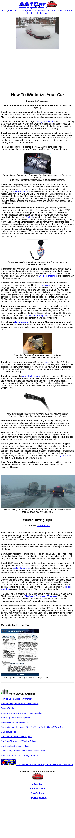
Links (39, 13)
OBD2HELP (37, 784)
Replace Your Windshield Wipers (16, 736)
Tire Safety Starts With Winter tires (41, 596)
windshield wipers (31, 376)
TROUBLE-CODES (37, 798)
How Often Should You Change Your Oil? (20, 755)
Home (4, 11)
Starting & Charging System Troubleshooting (22, 713)
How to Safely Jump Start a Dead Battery (20, 703)
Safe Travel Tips (8, 732)
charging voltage (21, 191)
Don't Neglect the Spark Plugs (15, 746)
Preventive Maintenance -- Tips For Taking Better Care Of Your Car (32, 727)
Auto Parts (32, 11)
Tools (53, 11)
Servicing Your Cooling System (15, 718)
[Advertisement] (37, 71)
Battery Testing (8, 708)
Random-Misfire (38, 788)
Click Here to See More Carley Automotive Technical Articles (37, 764)
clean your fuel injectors (37, 315)
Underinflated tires (21, 568)
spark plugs (44, 285)
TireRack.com (43, 525)
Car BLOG (31, 13)
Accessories (43, 11)
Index (46, 13)
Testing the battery (44, 121)
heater (46, 362)
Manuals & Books (65, 11)
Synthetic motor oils (48, 276)
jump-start (65, 455)
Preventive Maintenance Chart (15, 722)
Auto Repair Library (17, 11)
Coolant (29, 217)
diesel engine (21, 322)
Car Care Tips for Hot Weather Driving (19, 741)
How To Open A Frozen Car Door (16, 699)
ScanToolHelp (37, 793)
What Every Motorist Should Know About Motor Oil (24, 751)
